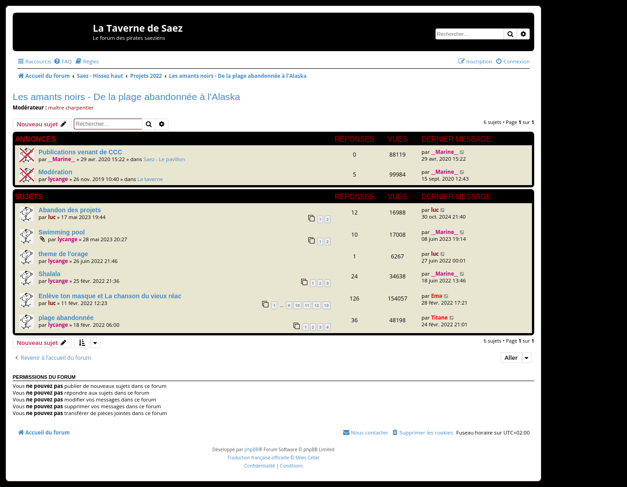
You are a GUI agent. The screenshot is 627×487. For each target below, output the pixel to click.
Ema (436, 295)
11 (307, 305)
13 (326, 305)
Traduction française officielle (258, 457)
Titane (439, 317)
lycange (58, 179)
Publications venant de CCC (80, 152)
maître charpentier (71, 107)
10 (297, 305)
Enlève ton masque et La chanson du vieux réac (110, 296)
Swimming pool (61, 232)
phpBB (251, 449)
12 (316, 305)
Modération (55, 172)
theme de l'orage (63, 254)
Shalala (49, 273)
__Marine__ (61, 159)
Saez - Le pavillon (164, 159)
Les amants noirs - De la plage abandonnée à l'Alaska (126, 96)
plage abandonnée (66, 317)
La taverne (150, 179)
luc (52, 217)
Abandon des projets (69, 210)
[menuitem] (62, 61)
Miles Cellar (307, 457)
